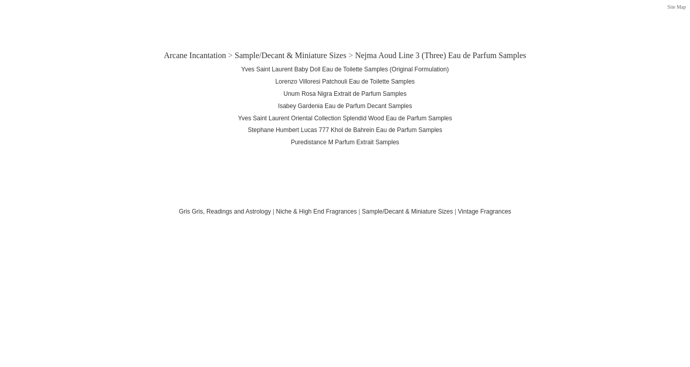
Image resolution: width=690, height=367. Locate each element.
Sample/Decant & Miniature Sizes (291, 55)
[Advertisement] (345, 21)
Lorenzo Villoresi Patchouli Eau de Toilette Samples (345, 81)
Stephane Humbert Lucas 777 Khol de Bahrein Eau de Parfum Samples (345, 130)
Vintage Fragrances (485, 211)
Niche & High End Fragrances (316, 211)
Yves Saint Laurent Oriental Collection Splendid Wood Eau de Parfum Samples (345, 118)
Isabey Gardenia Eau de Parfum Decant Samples (345, 106)
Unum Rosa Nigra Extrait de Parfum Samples (344, 93)
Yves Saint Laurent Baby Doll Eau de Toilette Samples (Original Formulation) (344, 69)
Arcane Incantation (195, 55)
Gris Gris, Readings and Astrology (225, 211)
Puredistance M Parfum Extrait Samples (345, 142)
